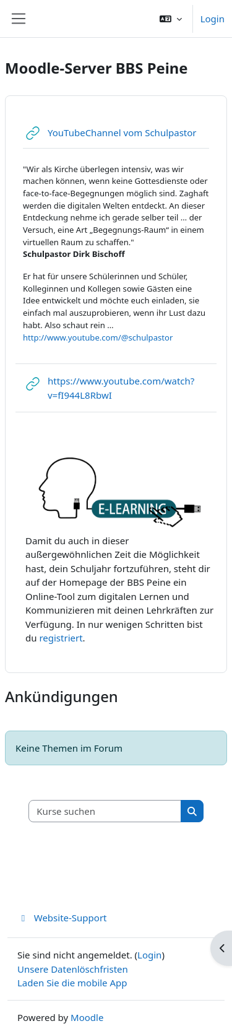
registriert (60, 638)
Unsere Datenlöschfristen (72, 969)
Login (212, 18)
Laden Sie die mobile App (72, 982)
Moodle (87, 1017)
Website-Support (62, 917)
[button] (171, 18)
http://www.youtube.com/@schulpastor (98, 337)
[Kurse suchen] (105, 811)
